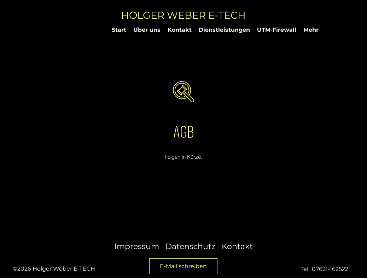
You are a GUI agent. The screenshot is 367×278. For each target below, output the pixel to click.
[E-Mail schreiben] (183, 266)
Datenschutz (190, 246)
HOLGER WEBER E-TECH (183, 15)
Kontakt (237, 246)
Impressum (136, 246)
